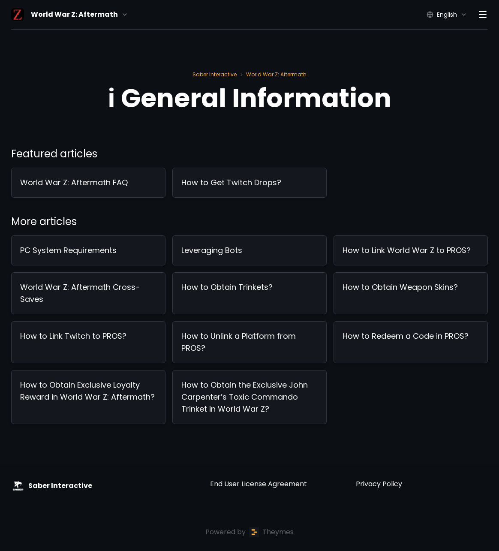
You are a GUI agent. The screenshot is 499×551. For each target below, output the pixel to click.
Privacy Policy (379, 484)
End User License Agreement (258, 484)
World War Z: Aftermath (276, 74)
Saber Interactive (214, 74)
